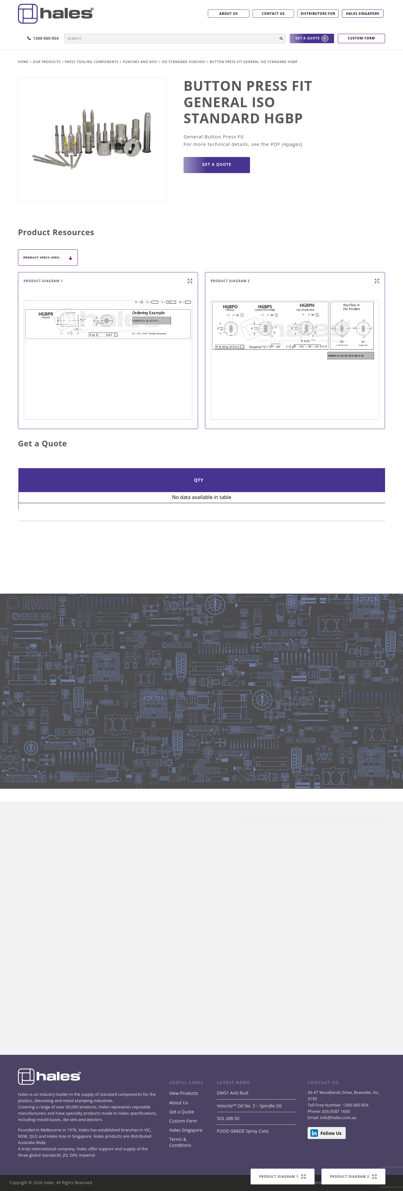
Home (24, 62)
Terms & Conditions (180, 1142)
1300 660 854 (355, 1105)
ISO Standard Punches (184, 62)
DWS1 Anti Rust (233, 1093)
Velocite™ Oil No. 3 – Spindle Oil (249, 1106)
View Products (183, 1093)
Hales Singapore (362, 13)
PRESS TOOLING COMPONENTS (92, 62)
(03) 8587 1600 (335, 1111)
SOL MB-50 (228, 1118)
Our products (46, 62)
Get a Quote (181, 1112)
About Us (178, 1103)
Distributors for (318, 13)
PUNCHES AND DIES (140, 62)
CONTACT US (273, 13)
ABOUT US (228, 13)
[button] (281, 38)
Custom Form (183, 1121)
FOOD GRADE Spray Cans (243, 1131)
